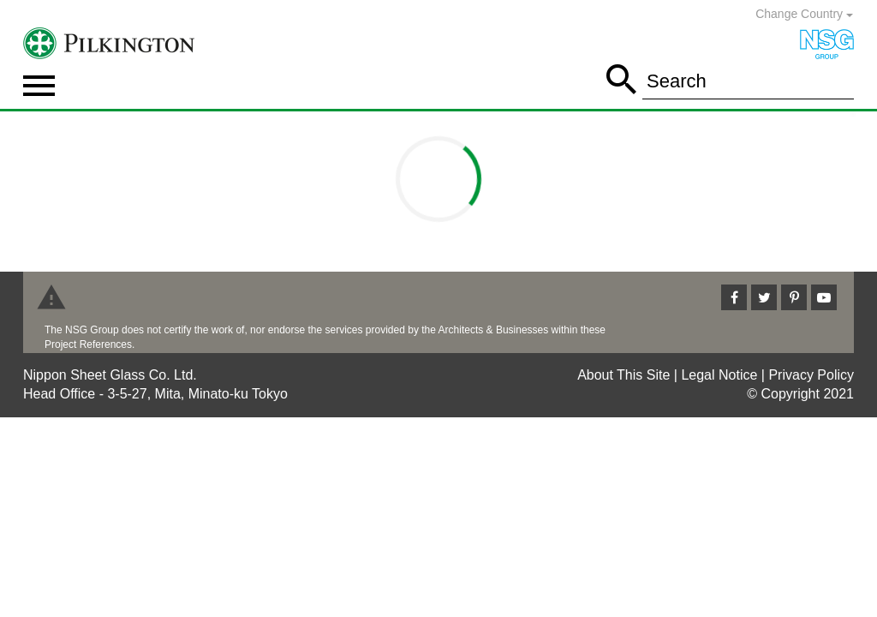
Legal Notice (719, 375)
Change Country (804, 14)
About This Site (623, 375)
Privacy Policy (811, 375)
